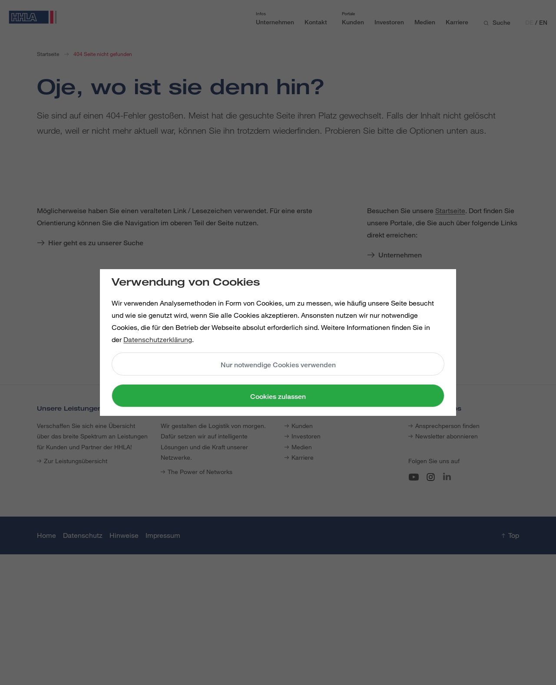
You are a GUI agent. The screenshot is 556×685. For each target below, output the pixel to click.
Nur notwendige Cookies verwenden (278, 365)
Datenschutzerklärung (157, 339)
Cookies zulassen (278, 396)
